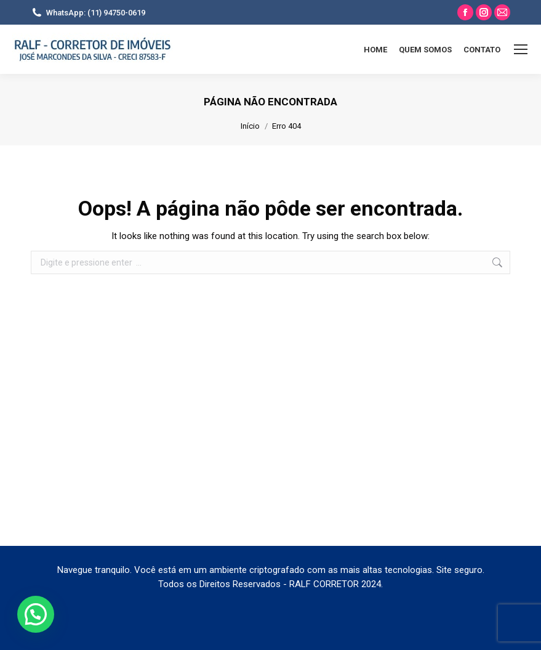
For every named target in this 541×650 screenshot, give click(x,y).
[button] (35, 614)
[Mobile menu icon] (521, 49)
